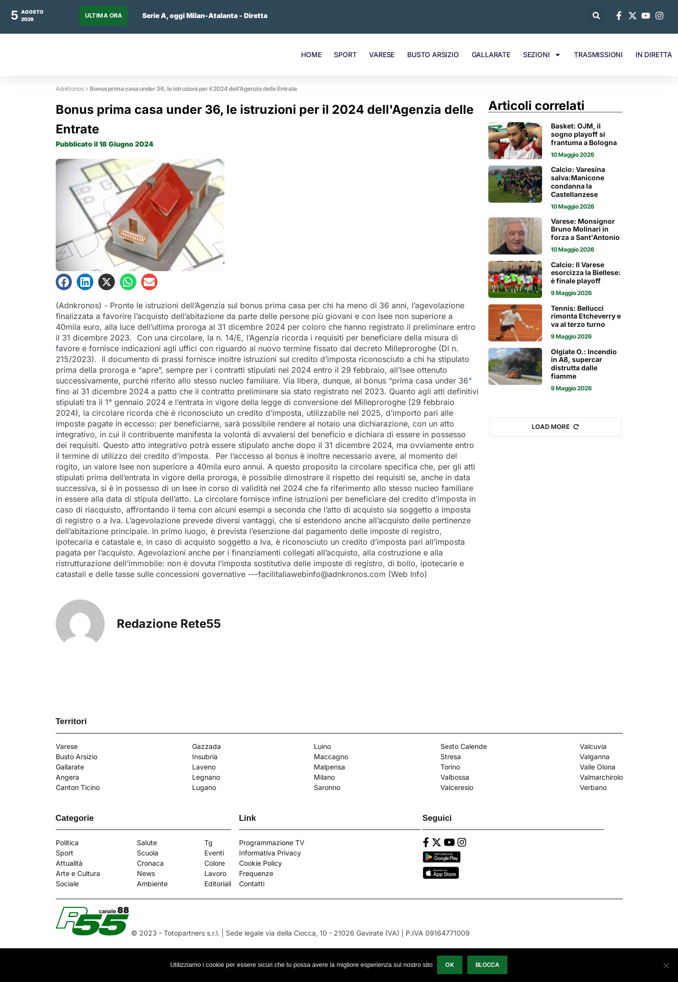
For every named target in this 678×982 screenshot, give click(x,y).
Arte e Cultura (78, 873)
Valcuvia (593, 746)
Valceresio (456, 787)
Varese (67, 746)
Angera (67, 777)
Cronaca (150, 863)
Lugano (204, 787)
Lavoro (215, 873)
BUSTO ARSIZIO (433, 54)
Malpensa (329, 767)
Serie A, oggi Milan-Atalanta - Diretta (204, 15)
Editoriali (217, 883)
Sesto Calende (463, 746)
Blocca (488, 965)
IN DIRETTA (653, 54)
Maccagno (331, 756)
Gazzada (206, 746)
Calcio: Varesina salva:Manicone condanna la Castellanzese (578, 182)
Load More (555, 426)
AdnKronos (70, 88)
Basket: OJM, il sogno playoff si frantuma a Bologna (584, 134)
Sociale (67, 883)
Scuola (147, 853)
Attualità (69, 863)
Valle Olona (597, 767)
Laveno (204, 767)
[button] (596, 15)
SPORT (345, 54)
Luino (322, 746)
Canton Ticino (78, 787)
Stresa (450, 756)
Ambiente (152, 883)
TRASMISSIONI (598, 54)
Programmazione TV (272, 842)
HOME (311, 54)
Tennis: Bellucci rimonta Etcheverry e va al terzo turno (586, 316)
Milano (324, 777)
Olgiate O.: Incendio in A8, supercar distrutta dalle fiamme (584, 364)
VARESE (381, 54)
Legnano (206, 777)
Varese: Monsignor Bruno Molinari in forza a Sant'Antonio (585, 229)
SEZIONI (542, 54)
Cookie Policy (260, 863)
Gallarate (70, 767)
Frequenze (256, 873)
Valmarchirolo (601, 777)
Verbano (593, 787)
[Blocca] (666, 965)
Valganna (595, 756)
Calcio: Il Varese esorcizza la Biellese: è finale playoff (586, 273)
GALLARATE (491, 54)
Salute (147, 842)
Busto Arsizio (76, 756)
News (146, 873)
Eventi (214, 853)
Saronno (327, 787)
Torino (450, 767)
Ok (450, 965)
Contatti (251, 883)
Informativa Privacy (270, 853)
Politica (67, 842)
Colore (214, 863)
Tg (208, 842)
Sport (64, 853)
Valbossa (454, 777)
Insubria (205, 756)
